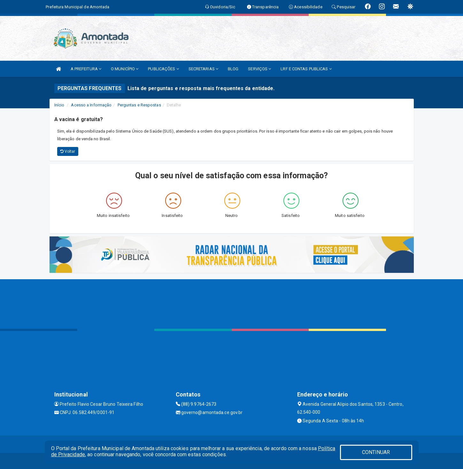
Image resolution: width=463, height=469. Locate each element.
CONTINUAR (376, 452)
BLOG (233, 68)
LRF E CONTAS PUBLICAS (306, 68)
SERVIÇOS (259, 68)
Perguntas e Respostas (139, 105)
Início (59, 105)
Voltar (67, 151)
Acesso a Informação (91, 105)
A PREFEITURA (86, 68)
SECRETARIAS (203, 68)
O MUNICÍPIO (124, 68)
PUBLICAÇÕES (163, 68)
